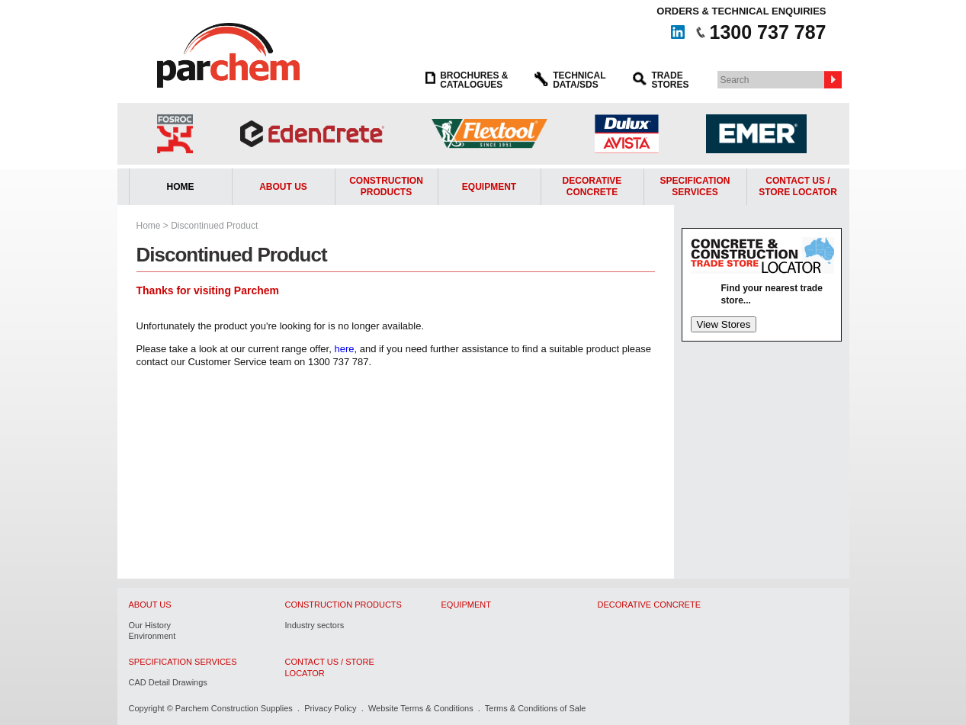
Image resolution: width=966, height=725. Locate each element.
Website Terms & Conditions (420, 708)
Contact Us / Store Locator (329, 667)
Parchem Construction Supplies (234, 708)
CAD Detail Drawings (168, 682)
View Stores (724, 324)
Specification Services (695, 186)
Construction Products (386, 186)
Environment (152, 635)
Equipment (489, 186)
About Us (283, 186)
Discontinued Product (214, 225)
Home (180, 186)
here (344, 348)
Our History (150, 625)
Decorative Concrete (592, 186)
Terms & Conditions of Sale (535, 708)
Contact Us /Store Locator (798, 186)
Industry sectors (315, 625)
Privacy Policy (330, 708)
